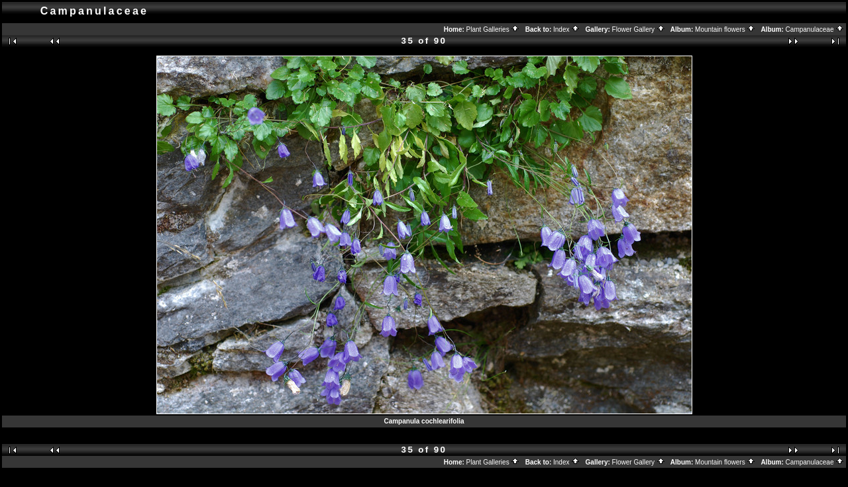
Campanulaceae (815, 29)
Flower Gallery (638, 29)
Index (566, 29)
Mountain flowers (725, 29)
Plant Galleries (493, 29)
